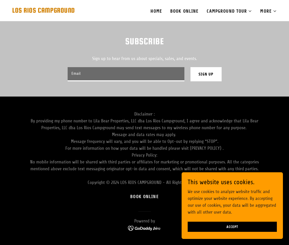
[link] (43, 11)
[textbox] (126, 74)
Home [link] (156, 11)
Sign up (206, 74)
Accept (232, 237)
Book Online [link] (184, 11)
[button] (229, 11)
